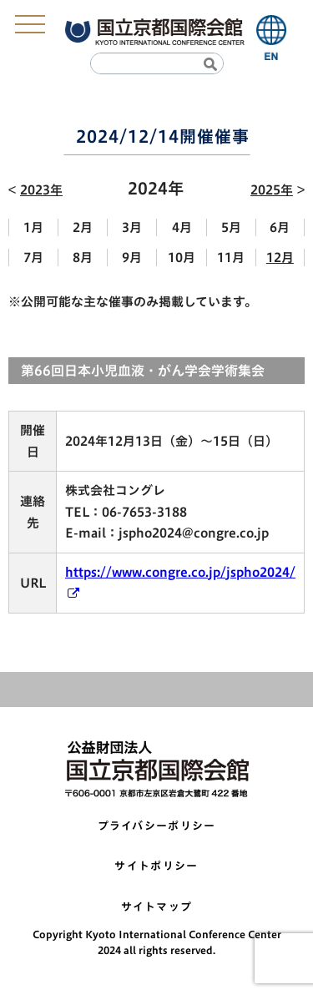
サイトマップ (157, 907)
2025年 (271, 190)
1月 (33, 227)
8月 (83, 257)
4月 (182, 227)
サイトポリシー (156, 866)
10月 (181, 257)
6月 (280, 227)
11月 (231, 257)
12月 (280, 257)
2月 (83, 227)
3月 (132, 227)
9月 (132, 257)
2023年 (41, 190)
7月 (33, 257)
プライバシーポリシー (157, 826)
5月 (231, 227)
